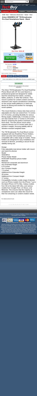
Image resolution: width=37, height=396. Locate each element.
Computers (22, 11)
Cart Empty (32, 5)
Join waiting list (18, 83)
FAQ (19, 215)
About (1, 214)
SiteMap (23, 215)
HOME (3, 14)
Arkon (31, 14)
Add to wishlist (5, 73)
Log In (22, 5)
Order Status (18, 5)
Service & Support (14, 214)
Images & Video (23, 76)
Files (16, 76)
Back (7, 14)
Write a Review (12, 73)
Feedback (22, 214)
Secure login (33, 214)
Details (4, 76)
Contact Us (6, 214)
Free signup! (15, 215)
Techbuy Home (9, 11)
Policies (27, 214)
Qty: (10, 54)
